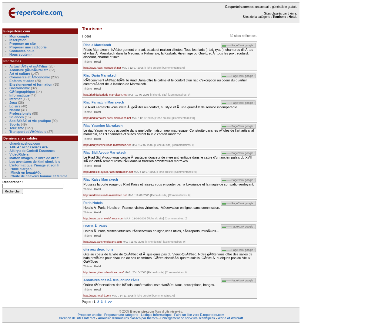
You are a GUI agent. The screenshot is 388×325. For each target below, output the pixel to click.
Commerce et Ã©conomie (29, 77)
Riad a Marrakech (97, 45)
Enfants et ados (21, 81)
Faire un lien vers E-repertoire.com (199, 315)
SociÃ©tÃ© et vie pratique (30, 121)
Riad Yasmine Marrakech (102, 125)
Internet (15, 99)
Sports (14, 124)
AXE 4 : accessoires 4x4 (28, 147)
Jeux (13, 102)
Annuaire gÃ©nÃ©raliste (28, 70)
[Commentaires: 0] (173, 67)
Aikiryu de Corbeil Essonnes (32, 151)
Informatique (19, 95)
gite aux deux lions (98, 249)
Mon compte (19, 36)
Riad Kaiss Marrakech (100, 179)
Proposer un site (22, 43)
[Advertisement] (281, 119)
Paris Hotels (93, 203)
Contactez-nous (22, 51)
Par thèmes (12, 61)
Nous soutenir (20, 54)
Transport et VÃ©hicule (27, 131)
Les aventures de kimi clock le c (34, 161)
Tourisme (16, 128)
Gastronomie (19, 88)
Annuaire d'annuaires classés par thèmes (128, 318)
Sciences (16, 117)
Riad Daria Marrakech (100, 75)
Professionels (20, 113)
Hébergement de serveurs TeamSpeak (187, 318)
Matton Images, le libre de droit (34, 158)
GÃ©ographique (22, 92)
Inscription (17, 40)
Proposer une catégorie (28, 47)
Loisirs (14, 106)
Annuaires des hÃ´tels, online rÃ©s (111, 280)
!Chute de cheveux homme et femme (38, 176)
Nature (14, 110)
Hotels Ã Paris (95, 226)
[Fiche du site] (153, 67)
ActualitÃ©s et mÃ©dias (28, 66)
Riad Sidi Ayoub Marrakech (104, 152)
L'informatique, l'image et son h (34, 165)
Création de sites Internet (77, 318)
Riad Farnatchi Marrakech (103, 102)
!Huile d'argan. (20, 169)
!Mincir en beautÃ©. (25, 172)
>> (110, 302)
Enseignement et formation (30, 84)
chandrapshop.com (24, 143)
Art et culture (19, 73)
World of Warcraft (230, 318)
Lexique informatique (156, 315)
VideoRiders (19, 154)
